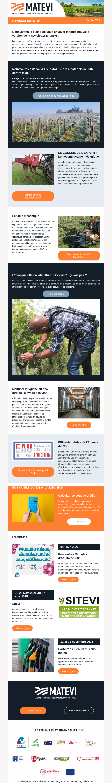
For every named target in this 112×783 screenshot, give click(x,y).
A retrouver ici (79, 521)
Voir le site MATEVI (79, 710)
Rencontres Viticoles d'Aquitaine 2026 (72, 556)
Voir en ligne (68, 579)
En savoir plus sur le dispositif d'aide (33, 471)
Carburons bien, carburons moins (77, 650)
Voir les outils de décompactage (33, 196)
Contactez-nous (33, 710)
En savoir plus (79, 425)
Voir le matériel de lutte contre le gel (56, 96)
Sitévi (16, 603)
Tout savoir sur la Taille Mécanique (79, 255)
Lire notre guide (56, 294)
